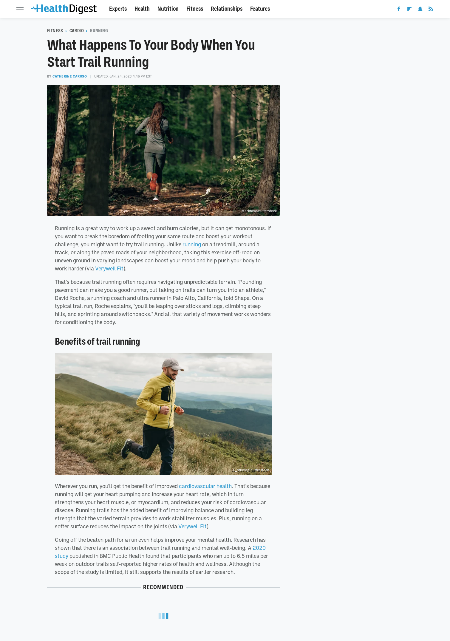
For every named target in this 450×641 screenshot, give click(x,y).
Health (142, 8)
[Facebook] (399, 10)
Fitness (194, 8)
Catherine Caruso (69, 76)
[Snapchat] (420, 10)
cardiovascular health (205, 486)
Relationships (226, 8)
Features (260, 8)
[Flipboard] (409, 10)
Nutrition (168, 8)
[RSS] (431, 10)
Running (99, 30)
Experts (118, 8)
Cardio (76, 30)
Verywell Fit (109, 268)
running (192, 244)
